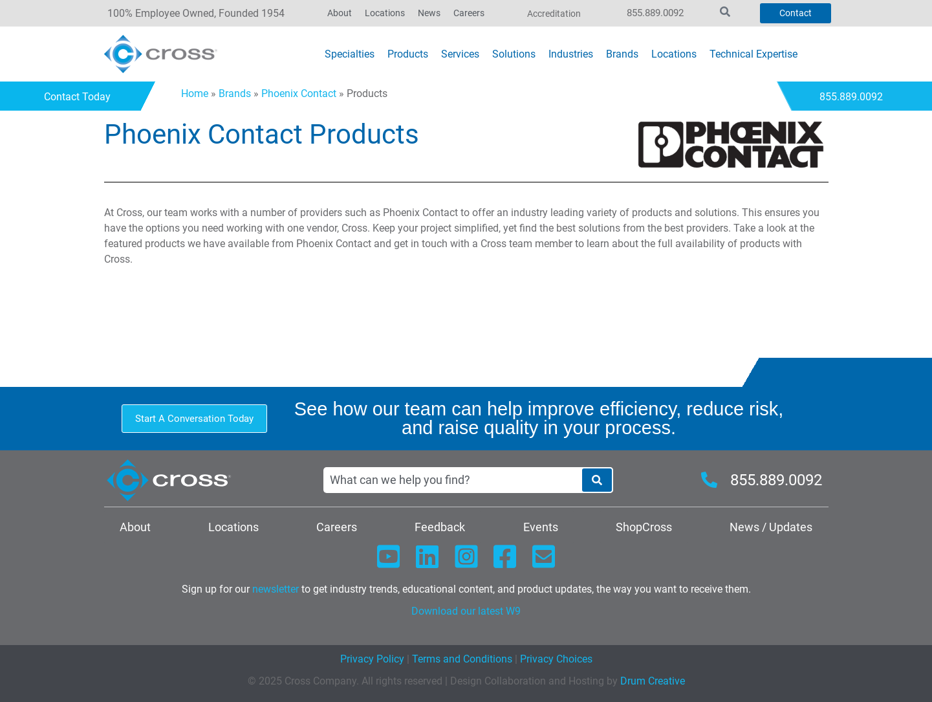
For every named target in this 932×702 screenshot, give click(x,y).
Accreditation (554, 13)
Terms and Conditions (460, 659)
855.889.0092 (655, 13)
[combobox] (452, 480)
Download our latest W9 (466, 611)
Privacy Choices (556, 659)
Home (194, 93)
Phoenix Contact (298, 93)
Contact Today (81, 97)
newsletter (275, 589)
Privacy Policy (372, 659)
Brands (235, 93)
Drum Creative (652, 681)
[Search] (597, 480)
